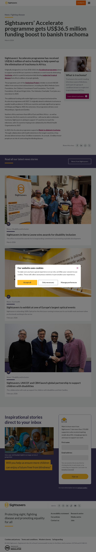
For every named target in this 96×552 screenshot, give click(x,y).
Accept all (27, 282)
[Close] (77, 268)
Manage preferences (69, 282)
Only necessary (48, 282)
